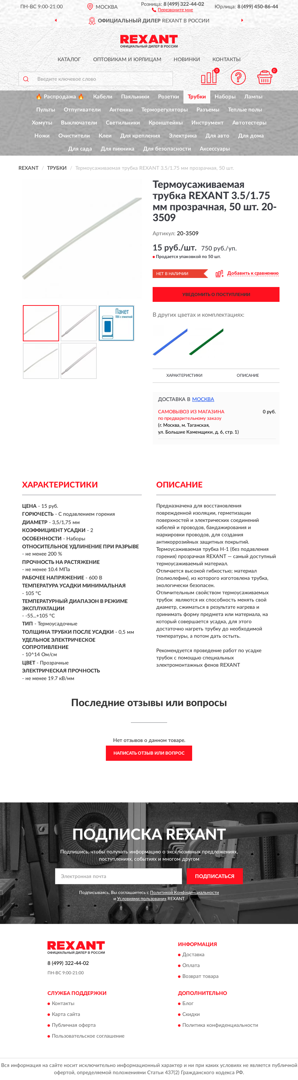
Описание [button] (248, 375)
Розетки (168, 97)
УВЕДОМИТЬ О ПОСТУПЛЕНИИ (216, 294)
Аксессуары (215, 149)
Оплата (191, 965)
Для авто (217, 136)
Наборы (225, 97)
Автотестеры (249, 123)
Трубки (197, 97)
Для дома (251, 136)
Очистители (74, 136)
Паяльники (135, 97)
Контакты (226, 59)
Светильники (123, 123)
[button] (172, 9)
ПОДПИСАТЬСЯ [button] (215, 876)
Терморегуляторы (164, 110)
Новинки (187, 59)
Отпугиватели (82, 110)
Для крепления (140, 136)
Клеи (105, 136)
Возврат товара (200, 976)
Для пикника (117, 149)
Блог (188, 1004)
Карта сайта (66, 1014)
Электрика (183, 136)
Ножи (42, 136)
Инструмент (207, 123)
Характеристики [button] (184, 375)
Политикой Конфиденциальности (184, 892)
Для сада (80, 149)
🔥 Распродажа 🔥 (60, 97)
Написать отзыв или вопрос (149, 753)
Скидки (191, 1014)
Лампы (253, 97)
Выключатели (79, 123)
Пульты (45, 110)
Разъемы (207, 110)
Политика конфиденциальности (220, 1025)
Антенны (121, 110)
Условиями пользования (141, 899)
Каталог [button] (69, 59)
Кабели (102, 97)
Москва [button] (203, 399)
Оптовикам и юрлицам (127, 59)
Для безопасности (167, 149)
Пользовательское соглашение (88, 1036)
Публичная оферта (74, 1025)
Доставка (193, 954)
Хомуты (42, 123)
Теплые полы (245, 110)
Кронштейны (166, 123)
